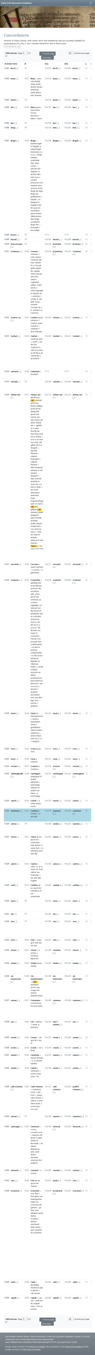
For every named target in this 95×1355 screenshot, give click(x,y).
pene (33, 213)
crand (55, 1047)
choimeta (35, 1287)
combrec (34, 339)
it (38, 546)
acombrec (35, 591)
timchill (38, 478)
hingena (34, 202)
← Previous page (47, 53)
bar (54, 107)
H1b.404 (67, 580)
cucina (33, 1173)
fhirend (34, 453)
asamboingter (35, 1106)
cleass (39, 1095)
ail (42, 353)
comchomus (36, 1003)
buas (13, 78)
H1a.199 (48, 1126)
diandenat (35, 1149)
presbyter (37, 585)
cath (32, 350)
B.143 (27, 564)
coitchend (35, 1224)
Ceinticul (35, 1126)
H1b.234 (67, 963)
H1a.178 (48, 800)
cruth (35, 489)
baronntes (35, 110)
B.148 (27, 773)
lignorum (34, 958)
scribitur (36, 310)
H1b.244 (67, 1126)
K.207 (7, 140)
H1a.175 (48, 759)
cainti (13, 864)
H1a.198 (48, 1116)
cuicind (56, 1170)
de (32, 208)
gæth (38, 268)
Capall (33, 1298)
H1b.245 (67, 1170)
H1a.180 (48, 823)
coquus (34, 1186)
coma (13, 837)
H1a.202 (48, 1190)
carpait (38, 262)
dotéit (33, 87)
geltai (33, 268)
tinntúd (34, 608)
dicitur (38, 92)
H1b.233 (67, 950)
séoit (38, 549)
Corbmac (15, 251)
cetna (33, 273)
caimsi (14, 1055)
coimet (37, 1293)
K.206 (7, 127)
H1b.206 (67, 140)
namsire (39, 567)
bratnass (57, 244)
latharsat (35, 658)
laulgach (34, 475)
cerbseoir (15, 811)
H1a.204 (48, 1298)
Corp (33, 759)
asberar (34, 540)
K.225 (7, 811)
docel (38, 408)
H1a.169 (48, 381)
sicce (33, 1230)
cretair (14, 766)
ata (37, 990)
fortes (33, 113)
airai (32, 331)
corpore (34, 761)
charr (33, 1306)
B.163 (27, 1047)
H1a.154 (48, 68)
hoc (41, 182)
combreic (35, 347)
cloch (13, 713)
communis (35, 842)
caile (13, 1282)
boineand (35, 459)
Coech (33, 800)
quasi (40, 317)
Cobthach (35, 371)
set (36, 738)
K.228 (7, 864)
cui (37, 1202)
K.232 (7, 921)
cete (13, 901)
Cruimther (35, 580)
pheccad (34, 683)
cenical (35, 1135)
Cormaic (34, 307)
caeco (33, 803)
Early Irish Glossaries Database (16, 3)
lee (41, 716)
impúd (39, 523)
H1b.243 (67, 1116)
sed (32, 420)
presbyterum (36, 678)
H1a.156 (48, 100)
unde (33, 92)
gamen (34, 1207)
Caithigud (35, 773)
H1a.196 (48, 1068)
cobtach (14, 371)
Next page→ (47, 57)
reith (36, 442)
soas (39, 78)
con (36, 869)
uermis (34, 703)
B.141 (27, 394)
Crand (33, 1047)
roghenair (35, 282)
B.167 (27, 1190)
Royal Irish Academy (74, 1346)
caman (14, 1116)
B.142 (27, 580)
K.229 (7, 885)
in (31, 146)
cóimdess (35, 850)
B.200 (27, 1086)
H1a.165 (48, 317)
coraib (33, 299)
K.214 (7, 371)
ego (32, 700)
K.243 (7, 1086)
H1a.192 (48, 1021)
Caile (33, 1282)
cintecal (56, 1126)
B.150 (27, 811)
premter (34, 588)
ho (42, 680)
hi (38, 540)
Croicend (35, 1190)
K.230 (7, 901)
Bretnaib (34, 1143)
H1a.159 (48, 127)
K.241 (7, 1055)
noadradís (35, 160)
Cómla (34, 1068)
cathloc (76, 885)
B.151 (27, 837)
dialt (33, 301)
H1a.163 (48, 244)
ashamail (34, 782)
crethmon (36, 1089)
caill (32, 1098)
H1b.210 (67, 251)
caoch (55, 800)
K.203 (7, 100)
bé (37, 194)
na (40, 529)
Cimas (33, 950)
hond (34, 719)
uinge (32, 549)
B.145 (27, 748)
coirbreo (34, 320)
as (33, 439)
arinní (33, 408)
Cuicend (34, 1170)
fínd (36, 1193)
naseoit (36, 534)
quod (33, 414)
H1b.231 (67, 921)
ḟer (35, 1040)
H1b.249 (67, 1298)
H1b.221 (67, 766)
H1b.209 (67, 244)
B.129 (27, 140)
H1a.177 (48, 773)
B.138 (27, 336)
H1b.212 (67, 336)
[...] (17, 68)
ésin (32, 487)
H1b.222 (67, 773)
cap (40, 1298)
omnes (38, 213)
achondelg (35, 785)
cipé (32, 853)
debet (33, 675)
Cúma (33, 837)
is (40, 146)
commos (57, 1000)
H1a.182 (48, 864)
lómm (34, 669)
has (35, 945)
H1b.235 (67, 976)
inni (32, 436)
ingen (39, 143)
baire (33, 118)
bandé (33, 199)
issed (39, 285)
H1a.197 (48, 1086)
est (38, 417)
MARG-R (33, 546)
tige (41, 1287)
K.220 (7, 748)
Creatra (34, 766)
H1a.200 (48, 1170)
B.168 (27, 1282)
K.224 (7, 800)
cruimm (34, 602)
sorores (34, 188)
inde (32, 845)
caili (55, 1282)
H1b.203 (67, 107)
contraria (35, 1204)
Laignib (36, 271)
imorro (34, 622)
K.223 (7, 773)
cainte (76, 864)
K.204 (7, 107)
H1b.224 (67, 811)
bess (33, 680)
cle (12, 914)
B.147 (27, 766)
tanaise (34, 473)
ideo (39, 174)
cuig (38, 987)
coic (12, 1180)
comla (13, 1068)
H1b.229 (67, 901)
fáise (33, 793)
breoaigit (35, 227)
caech (13, 800)
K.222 (7, 766)
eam (32, 177)
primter (34, 650)
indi (37, 411)
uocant (34, 180)
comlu (55, 1068)
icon (39, 638)
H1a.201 (48, 1180)
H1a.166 (48, 336)
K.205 (7, 123)
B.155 (27, 864)
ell (34, 353)
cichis (39, 940)
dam (33, 478)
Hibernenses (36, 216)
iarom (33, 287)
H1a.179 (48, 811)
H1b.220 (67, 759)
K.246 (7, 1170)
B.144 (27, 713)
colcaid (14, 381)
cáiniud (39, 1021)
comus (14, 1000)
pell (32, 1151)
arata (33, 987)
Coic (33, 1180)
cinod (34, 1024)
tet (32, 945)
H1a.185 (48, 914)
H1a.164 (48, 251)
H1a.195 (48, 1055)
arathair (34, 481)
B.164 (27, 1068)
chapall (36, 1303)
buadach (34, 374)
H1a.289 (48, 1000)
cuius (40, 185)
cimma (33, 953)
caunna (76, 823)
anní (36, 647)
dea (32, 219)
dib (36, 853)
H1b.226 (67, 837)
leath (40, 1006)
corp (13, 759)
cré (40, 1047)
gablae (34, 509)
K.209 (7, 239)
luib (36, 942)
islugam (34, 447)
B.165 (27, 1170)
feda (37, 434)
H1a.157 (48, 107)
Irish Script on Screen (31, 1349)
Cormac (34, 251)
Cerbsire (34, 811)
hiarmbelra (35, 721)
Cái (32, 1021)
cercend (14, 564)
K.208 (7, 234)
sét (32, 425)
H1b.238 (67, 1037)
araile (33, 523)
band (13, 100)
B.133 (27, 107)
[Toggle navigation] (91, 3)
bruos (13, 234)
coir (39, 608)
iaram (33, 1137)
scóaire (34, 813)
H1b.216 (67, 564)
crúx (32, 751)
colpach (34, 456)
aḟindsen (34, 1213)
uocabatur (35, 222)
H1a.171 (48, 564)
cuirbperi (34, 328)
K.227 (7, 837)
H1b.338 (67, 1000)
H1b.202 (67, 100)
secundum (35, 694)
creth (33, 1092)
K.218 (7, 580)
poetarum (35, 182)
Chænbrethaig (37, 501)
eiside (33, 149)
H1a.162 (48, 239)
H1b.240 (67, 1055)
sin (41, 293)
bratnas (76, 244)
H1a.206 (48, 885)
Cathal (14, 336)
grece (38, 107)
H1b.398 (67, 885)
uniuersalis (35, 896)
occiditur (34, 1218)
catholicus (35, 890)
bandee (34, 157)
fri (32, 265)
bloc (74, 127)
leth (41, 546)
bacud (13, 239)
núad (37, 1103)
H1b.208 (67, 239)
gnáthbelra (35, 727)
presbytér (35, 613)
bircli (13, 68)
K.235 (7, 963)
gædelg (34, 582)
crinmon (37, 1098)
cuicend (14, 1170)
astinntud (35, 619)
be (41, 152)
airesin (33, 174)
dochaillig (35, 1285)
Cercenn (34, 564)
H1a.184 (48, 901)
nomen (34, 1309)
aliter (33, 422)
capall (55, 1298)
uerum (33, 417)
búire (39, 118)
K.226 (7, 823)
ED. (33, 400)
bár (12, 107)
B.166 (27, 1180)
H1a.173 (48, 713)
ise (32, 489)
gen (32, 1040)
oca (38, 872)
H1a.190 (48, 976)
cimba (13, 963)
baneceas (35, 152)
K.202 (7, 78)
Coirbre (34, 317)
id (40, 890)
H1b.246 (67, 1180)
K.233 (7, 940)
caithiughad (78, 773)
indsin (33, 1202)
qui (36, 697)
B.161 (27, 1021)
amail (40, 666)
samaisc (34, 470)
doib (33, 1227)
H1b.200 (67, 68)
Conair (34, 1037)
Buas (33, 78)
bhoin (33, 406)
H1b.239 (67, 1047)
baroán (34, 168)
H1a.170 (48, 394)
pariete (38, 1232)
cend (36, 529)
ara (37, 790)
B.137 (27, 317)
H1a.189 (48, 963)
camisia (39, 1060)
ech (41, 1300)
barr (32, 95)
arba (37, 163)
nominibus (35, 210)
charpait (38, 331)
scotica (40, 350)
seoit (39, 503)
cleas (33, 1103)
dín (40, 259)
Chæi (33, 498)
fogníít (34, 880)
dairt (33, 467)
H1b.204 (67, 123)
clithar (38, 436)
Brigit (13, 140)
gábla (33, 445)
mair (41, 434)
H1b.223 (67, 800)
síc (40, 672)
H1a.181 (48, 837)
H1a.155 (48, 78)
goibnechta (35, 196)
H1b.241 (67, 1068)
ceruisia (34, 816)
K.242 (7, 1068)
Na (39, 627)
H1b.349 (67, 381)
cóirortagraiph (37, 290)
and (35, 878)
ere (38, 1306)
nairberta (35, 733)
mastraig (34, 875)
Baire (33, 107)
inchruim (34, 672)
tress (33, 484)
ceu (12, 921)
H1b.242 (67, 1086)
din (37, 224)
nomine (34, 185)
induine (34, 787)
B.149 (27, 800)
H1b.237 (67, 1021)
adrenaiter (35, 492)
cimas (13, 950)
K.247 (7, 1180)
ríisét (39, 487)
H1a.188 (48, 950)
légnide (34, 661)
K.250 (7, 1298)
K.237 (7, 1000)
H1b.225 (67, 823)
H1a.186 (48, 921)
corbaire (34, 326)
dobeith (34, 995)
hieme (33, 1216)
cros (13, 748)
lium (38, 848)
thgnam (34, 171)
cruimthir (37, 616)
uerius (37, 420)
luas (39, 1073)
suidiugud (35, 776)
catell (34, 341)
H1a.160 (48, 140)
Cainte (34, 864)
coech (33, 806)
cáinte (33, 872)
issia (37, 1210)
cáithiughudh (17, 773)
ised (37, 440)
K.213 (7, 336)
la (37, 1140)
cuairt (33, 567)
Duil (32, 434)
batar (33, 633)
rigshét (39, 425)
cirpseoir (57, 811)
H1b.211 (67, 317)
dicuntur (34, 115)
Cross (33, 748)
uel (41, 420)
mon (33, 1095)
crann (13, 1047)
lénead (40, 1058)
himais (39, 87)
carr (32, 1300)
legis (41, 191)
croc (32, 1193)
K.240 (7, 1047)
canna (13, 823)
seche (37, 1227)
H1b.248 (67, 1282)
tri (39, 199)
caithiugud (58, 773)
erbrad (39, 273)
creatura (34, 769)
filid (32, 163)
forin (41, 869)
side (32, 594)
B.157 (27, 950)
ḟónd (33, 1050)
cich (12, 940)
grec (32, 942)
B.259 (27, 1126)
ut (41, 310)
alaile (41, 512)
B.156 (27, 940)
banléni (34, 1063)
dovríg (33, 431)
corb (33, 257)
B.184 (27, 1055)
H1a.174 (48, 748)
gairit (37, 1196)
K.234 (7, 950)
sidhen (33, 285)
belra (40, 730)
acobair (34, 537)
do (32, 271)
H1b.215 (67, 394)
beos (39, 526)
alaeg (33, 411)
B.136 (27, 251)
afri (38, 168)
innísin (33, 666)
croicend (15, 1190)
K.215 (7, 381)
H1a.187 (48, 940)
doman (34, 689)
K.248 (7, 1190)
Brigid (55, 140)
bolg (13, 127)
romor (33, 166)
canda (55, 823)
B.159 (27, 963)
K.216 (7, 394)
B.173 (27, 885)
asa (40, 942)
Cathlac (34, 885)
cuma (33, 848)
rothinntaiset (36, 644)
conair (14, 1037)
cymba (33, 966)
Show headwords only (12, 46)
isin (36, 276)
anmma (36, 293)
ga (40, 1207)
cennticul (34, 1160)
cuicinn (76, 1170)
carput (38, 257)
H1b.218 (67, 713)
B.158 (27, 976)
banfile (34, 143)
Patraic (34, 543)
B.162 (27, 1037)
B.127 (27, 78)
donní (36, 610)
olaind (33, 1146)
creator (56, 766)
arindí (38, 84)
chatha (36, 358)
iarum (33, 596)
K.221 (7, 759)
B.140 (27, 371)
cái (40, 1037)
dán (39, 878)
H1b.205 (67, 127)
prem (37, 594)
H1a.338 (48, 580)
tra (39, 630)
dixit (40, 697)
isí (33, 647)
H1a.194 (48, 1047)
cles (32, 1109)
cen (39, 1040)
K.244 (7, 1116)
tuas (33, 1076)
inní (41, 613)
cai (12, 1021)
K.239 (7, 1037)
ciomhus (56, 950)
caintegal (15, 1126)
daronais (34, 1157)
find (32, 1196)
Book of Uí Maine (37, 1346)
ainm (37, 428)
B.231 (27, 1000)
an (32, 353)
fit (32, 1232)
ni (41, 605)
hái (38, 1092)
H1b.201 (67, 78)
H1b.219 (67, 748)
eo (40, 837)
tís (38, 1076)
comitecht (35, 636)
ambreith (35, 495)
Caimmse (35, 1055)
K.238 (7, 1021)
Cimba (34, 963)
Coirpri (56, 317)
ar (31, 428)
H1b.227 (67, 864)
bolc (55, 127)
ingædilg (34, 605)
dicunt (36, 397)
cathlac (56, 885)
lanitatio (34, 1027)
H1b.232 (67, 940)
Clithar (38, 422)
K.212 (7, 317)
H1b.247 (67, 1190)
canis (33, 866)
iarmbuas (35, 89)
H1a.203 (48, 1282)
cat (40, 341)
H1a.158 (48, 123)
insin (39, 205)
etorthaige (35, 796)
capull (13, 1298)
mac (32, 262)
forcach (34, 1006)
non (37, 414)
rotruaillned (34, 1132)
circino (37, 570)
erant (40, 188)
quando (38, 1230)
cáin (41, 540)
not (32, 442)
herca (33, 532)
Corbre (76, 317)
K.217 (7, 564)
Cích (33, 940)
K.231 (7, 914)
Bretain (34, 630)
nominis (34, 304)
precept (34, 641)
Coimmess (35, 1000)
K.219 (7, 713)
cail (32, 1293)
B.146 (27, 759)
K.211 (7, 251)
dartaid (34, 450)
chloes (38, 735)
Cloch (33, 713)
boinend (38, 467)
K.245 (7, 1126)
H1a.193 (48, 1037)
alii (32, 397)
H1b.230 (67, 914)
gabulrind (35, 572)
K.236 (7, 976)
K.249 (7, 1282)
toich (40, 1100)
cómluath (35, 1071)
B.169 (27, 1298)
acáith (33, 779)
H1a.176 (48, 766)
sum (36, 700)
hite (39, 532)
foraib (33, 526)
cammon (77, 1116)
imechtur (34, 955)
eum (33, 697)
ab (38, 837)
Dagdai (36, 146)
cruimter (15, 580)
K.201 (7, 68)
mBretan (34, 664)
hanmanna (35, 716)
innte (40, 995)
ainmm (34, 1058)
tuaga (33, 990)
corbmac (34, 254)
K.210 (7, 244)
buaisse (38, 95)
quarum (36, 208)
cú (37, 866)
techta (33, 993)
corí (32, 529)
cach (32, 503)
